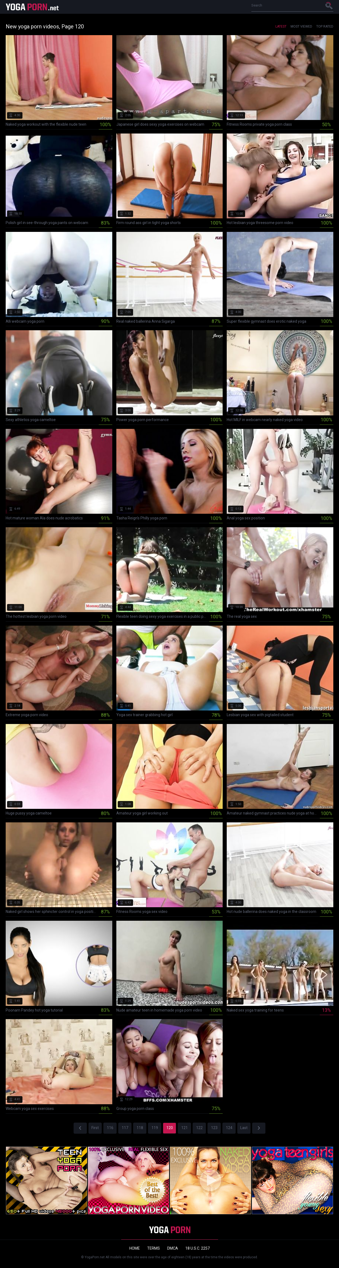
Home (134, 1248)
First (95, 1128)
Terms (153, 1248)
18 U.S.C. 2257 (197, 1248)
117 (125, 1128)
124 (229, 1128)
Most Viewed (301, 26)
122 (199, 1128)
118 (140, 1128)
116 (110, 1128)
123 (214, 1128)
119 (155, 1128)
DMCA (172, 1248)
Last (244, 1128)
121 (184, 1128)
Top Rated (324, 26)
